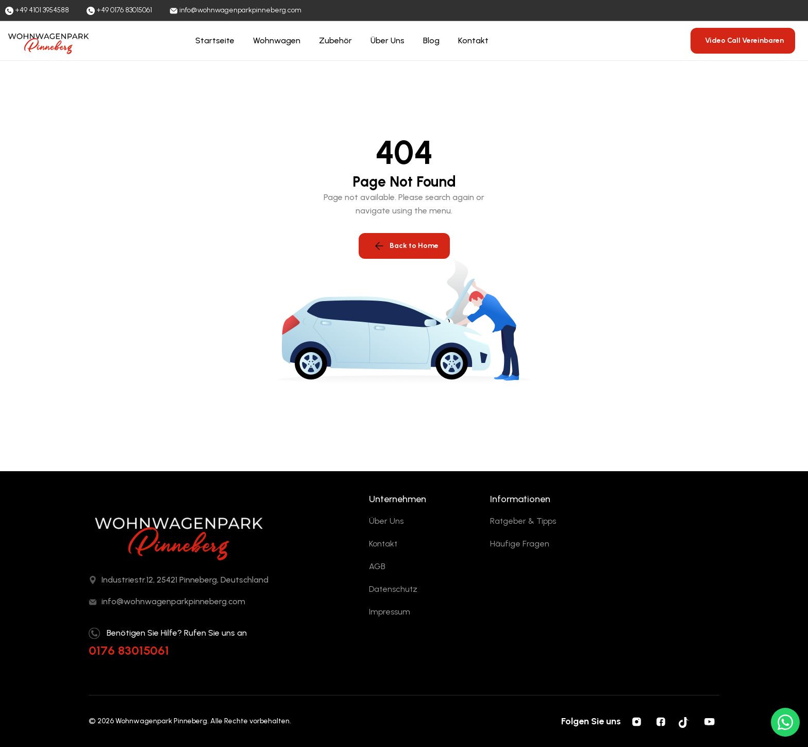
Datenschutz (393, 589)
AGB (377, 566)
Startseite (214, 40)
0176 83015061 (129, 650)
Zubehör (335, 40)
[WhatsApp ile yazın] (785, 722)
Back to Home (406, 246)
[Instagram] (636, 721)
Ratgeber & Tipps (523, 521)
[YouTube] (709, 721)
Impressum (389, 612)
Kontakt (473, 40)
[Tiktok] (685, 721)
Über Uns (388, 40)
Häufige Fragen (519, 544)
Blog (431, 40)
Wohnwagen (276, 40)
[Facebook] (660, 721)
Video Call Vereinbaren (744, 40)
